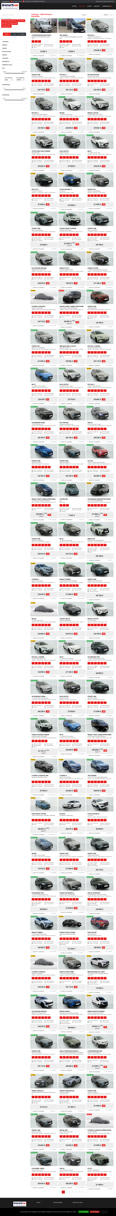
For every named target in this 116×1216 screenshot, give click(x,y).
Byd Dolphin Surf (6, 26)
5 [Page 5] (75, 1192)
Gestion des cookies (78, 1202)
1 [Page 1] (63, 1192)
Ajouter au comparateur (38, 55)
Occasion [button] (22, 34)
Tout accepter (83, 1211)
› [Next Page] (84, 1192)
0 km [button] (14, 34)
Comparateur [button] (106, 6)
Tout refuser (95, 1211)
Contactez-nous (5, 1)
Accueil (74, 6)
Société (89, 6)
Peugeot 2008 (13, 23)
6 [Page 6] (78, 1192)
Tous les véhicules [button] (7, 34)
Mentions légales (58, 1202)
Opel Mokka (21, 20)
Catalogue (82, 6)
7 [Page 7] (81, 1192)
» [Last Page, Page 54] (87, 1192)
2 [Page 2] (66, 1192)
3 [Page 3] (69, 1192)
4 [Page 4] (72, 1192)
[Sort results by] (95, 14)
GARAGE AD (97, 6)
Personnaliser (104, 1211)
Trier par (84, 14)
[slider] (4, 73)
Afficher (106, 14)
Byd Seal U (5, 23)
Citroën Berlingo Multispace (9, 20)
